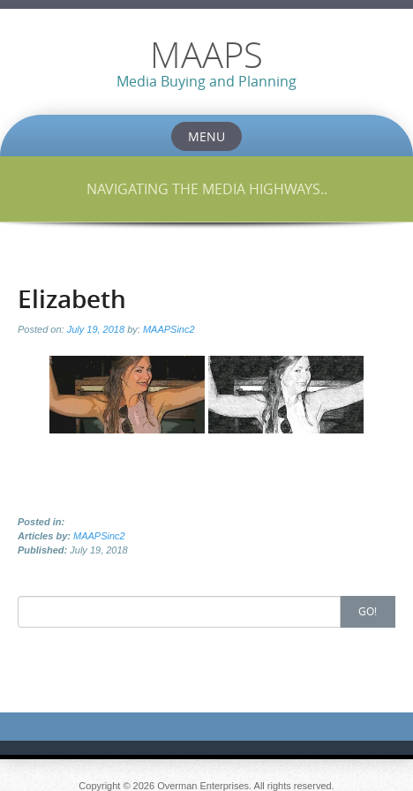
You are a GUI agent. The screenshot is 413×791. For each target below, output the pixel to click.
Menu (206, 136)
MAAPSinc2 (169, 329)
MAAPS (206, 55)
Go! (367, 611)
